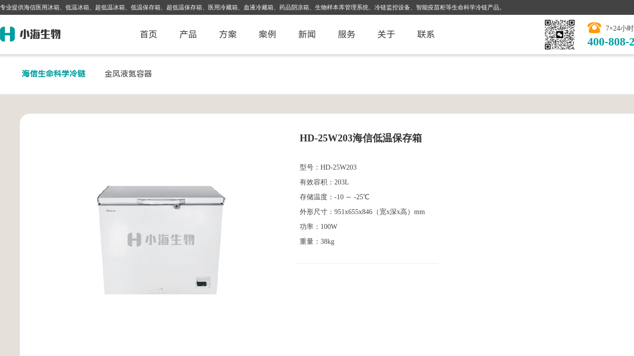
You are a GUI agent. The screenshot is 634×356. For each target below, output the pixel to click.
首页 (149, 34)
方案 (228, 34)
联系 (426, 34)
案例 (267, 34)
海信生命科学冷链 (53, 74)
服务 (347, 34)
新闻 (307, 34)
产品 (188, 34)
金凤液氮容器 (128, 74)
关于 (386, 34)
